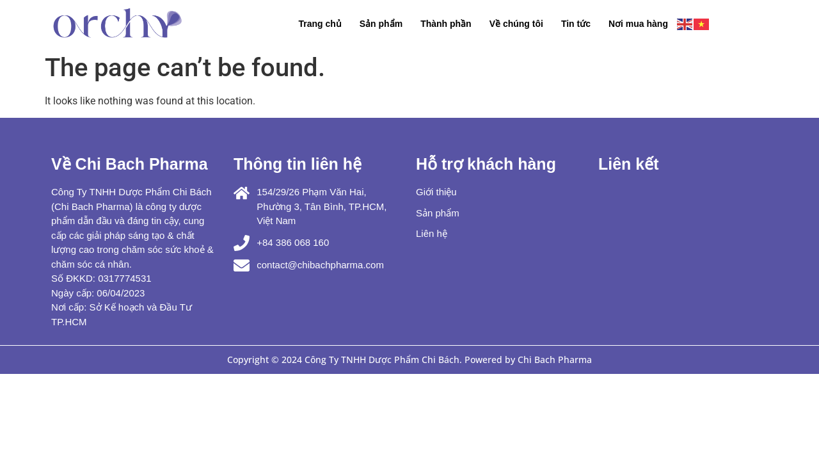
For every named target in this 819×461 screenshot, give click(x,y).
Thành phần (446, 24)
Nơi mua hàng (638, 24)
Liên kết (628, 164)
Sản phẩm (381, 24)
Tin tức (576, 24)
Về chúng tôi (516, 24)
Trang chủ (319, 24)
